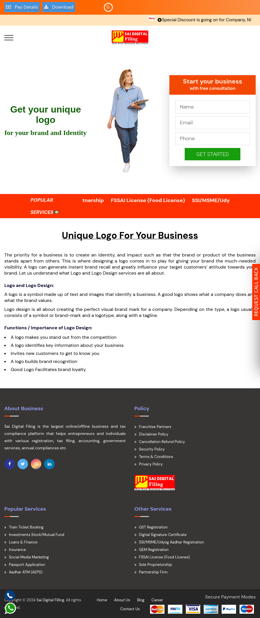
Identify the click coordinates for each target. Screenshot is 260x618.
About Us (122, 600)
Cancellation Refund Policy (162, 441)
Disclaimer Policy (154, 434)
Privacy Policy (151, 464)
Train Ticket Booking (26, 527)
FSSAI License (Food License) (154, 200)
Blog (140, 600)
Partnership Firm (153, 572)
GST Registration (153, 527)
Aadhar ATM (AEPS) (25, 572)
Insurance (17, 549)
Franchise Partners (155, 426)
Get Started (212, 154)
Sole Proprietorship (155, 564)
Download (59, 7)
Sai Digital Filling (50, 600)
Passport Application (27, 564)
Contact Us (130, 608)
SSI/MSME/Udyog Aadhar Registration (171, 542)
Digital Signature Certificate (163, 534)
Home (102, 600)
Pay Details (22, 7)
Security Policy (152, 449)
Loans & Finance (23, 542)
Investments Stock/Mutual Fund (36, 534)
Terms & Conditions (156, 456)
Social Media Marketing (29, 557)
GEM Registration (154, 549)
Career (157, 600)
